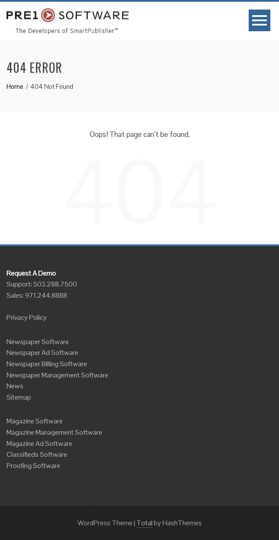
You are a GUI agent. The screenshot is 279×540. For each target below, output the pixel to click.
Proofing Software (33, 465)
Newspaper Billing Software (46, 363)
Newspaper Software (37, 341)
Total (144, 522)
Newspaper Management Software (57, 375)
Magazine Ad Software (39, 443)
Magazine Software (34, 421)
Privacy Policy (26, 317)
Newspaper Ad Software (42, 352)
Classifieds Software (36, 454)
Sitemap (18, 397)
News (14, 385)
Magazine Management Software (54, 432)
